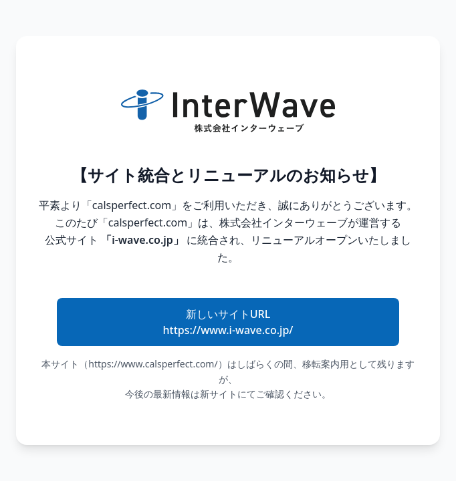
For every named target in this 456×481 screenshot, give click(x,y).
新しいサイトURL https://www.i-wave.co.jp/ (228, 322)
